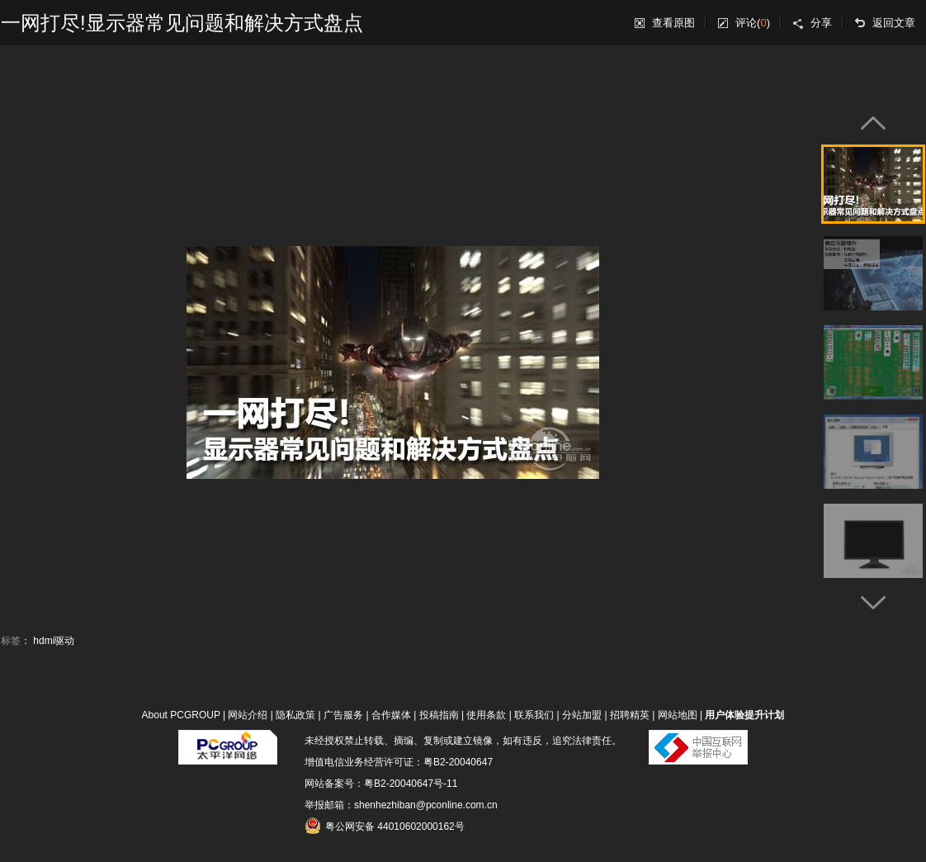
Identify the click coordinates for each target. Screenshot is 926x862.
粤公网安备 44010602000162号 (385, 825)
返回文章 (893, 23)
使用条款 (486, 715)
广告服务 (343, 715)
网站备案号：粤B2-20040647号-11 (381, 783)
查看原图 (673, 23)
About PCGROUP (181, 715)
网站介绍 (247, 715)
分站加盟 (582, 715)
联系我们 (534, 715)
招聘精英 (630, 715)
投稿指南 (439, 715)
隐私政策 (295, 715)
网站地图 (677, 715)
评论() (752, 23)
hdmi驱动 (53, 640)
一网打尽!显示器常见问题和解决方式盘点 (182, 23)
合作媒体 (391, 715)
